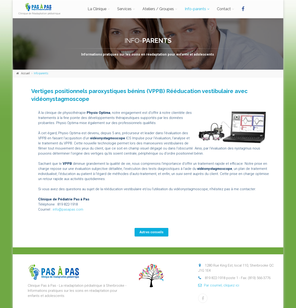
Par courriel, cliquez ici (218, 285)
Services (124, 9)
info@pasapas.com (68, 209)
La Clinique (97, 9)
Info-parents (195, 9)
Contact (224, 9)
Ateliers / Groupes (158, 9)
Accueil (25, 73)
